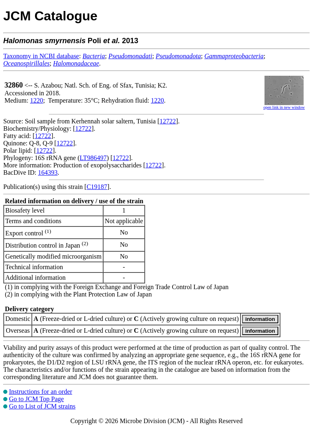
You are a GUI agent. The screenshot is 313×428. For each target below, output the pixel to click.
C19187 (96, 186)
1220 (36, 100)
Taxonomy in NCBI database (41, 56)
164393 (47, 172)
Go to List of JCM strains (42, 406)
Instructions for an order (40, 391)
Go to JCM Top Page (36, 398)
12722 (168, 121)
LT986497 (93, 157)
